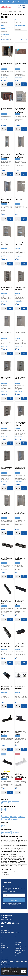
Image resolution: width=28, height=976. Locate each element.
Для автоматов (6, 832)
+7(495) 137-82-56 (22, 5)
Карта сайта (18, 948)
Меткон (4, 802)
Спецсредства (4, 959)
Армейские (15, 802)
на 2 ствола (5, 816)
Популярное (4, 953)
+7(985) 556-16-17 (22, 7)
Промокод (17, 956)
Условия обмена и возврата (19, 952)
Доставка (3, 937)
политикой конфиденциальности (10, 973)
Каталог (3, 945)
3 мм (3, 809)
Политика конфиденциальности (20, 945)
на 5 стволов (5, 819)
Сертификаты (4, 957)
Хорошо (24, 971)
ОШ (9, 802)
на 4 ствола (21, 816)
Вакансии (3, 955)
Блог (2, 943)
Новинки (3, 950)
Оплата (2, 939)
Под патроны (15, 832)
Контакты (17, 939)
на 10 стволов (14, 819)
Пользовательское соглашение (19, 941)
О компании (18, 937)
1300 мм (4, 826)
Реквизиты (17, 958)
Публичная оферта (20, 950)
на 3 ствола (13, 816)
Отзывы (3, 941)
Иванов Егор (15, 967)
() (25, 2)
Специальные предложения (4, 947)
